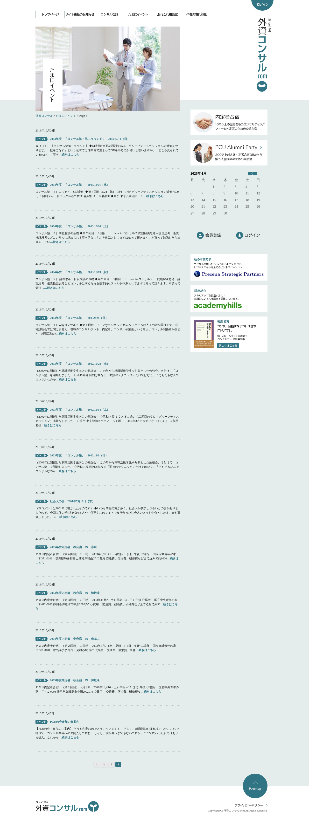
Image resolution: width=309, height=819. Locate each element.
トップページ (50, 14)
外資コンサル (44, 115)
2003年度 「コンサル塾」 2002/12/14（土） (81, 409)
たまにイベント (138, 14)
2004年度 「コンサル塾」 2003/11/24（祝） (79, 184)
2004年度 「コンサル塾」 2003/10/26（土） (80, 226)
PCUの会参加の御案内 (64, 721)
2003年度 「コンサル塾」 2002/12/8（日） (80, 455)
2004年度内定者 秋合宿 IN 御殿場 (74, 593)
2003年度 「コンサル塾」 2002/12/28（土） (80, 363)
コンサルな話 (109, 14)
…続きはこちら (69, 154)
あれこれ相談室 (167, 14)
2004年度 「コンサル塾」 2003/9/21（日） (79, 318)
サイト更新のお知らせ (79, 14)
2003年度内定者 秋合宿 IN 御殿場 (74, 680)
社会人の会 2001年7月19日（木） (72, 501)
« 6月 (252, 173)
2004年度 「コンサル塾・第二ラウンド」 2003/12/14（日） (90, 139)
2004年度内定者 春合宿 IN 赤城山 (74, 638)
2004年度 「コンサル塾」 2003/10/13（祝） (80, 272)
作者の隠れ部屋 (196, 14)
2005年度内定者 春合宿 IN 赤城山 (74, 547)
